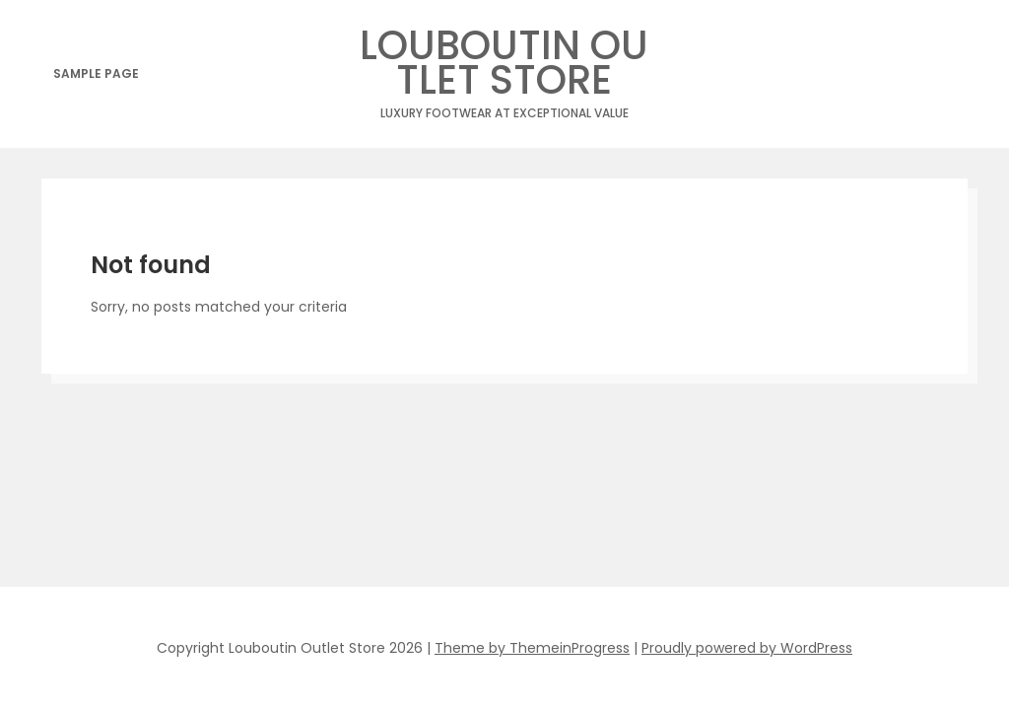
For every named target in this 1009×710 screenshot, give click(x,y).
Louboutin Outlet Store (504, 68)
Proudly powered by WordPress (746, 648)
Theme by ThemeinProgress (532, 648)
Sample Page (96, 73)
